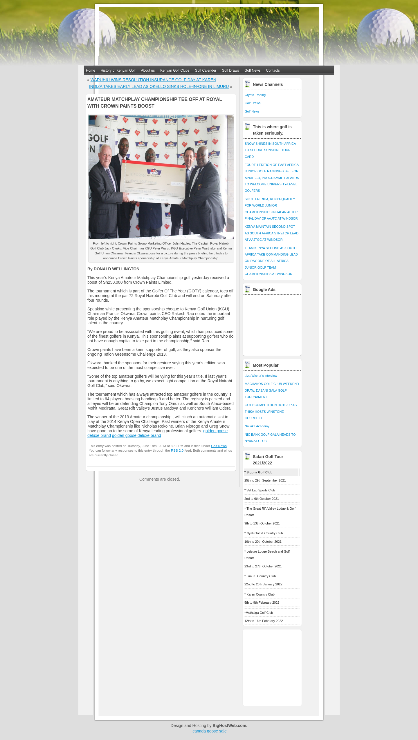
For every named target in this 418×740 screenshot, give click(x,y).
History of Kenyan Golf (118, 70)
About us (148, 70)
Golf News (252, 70)
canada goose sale (209, 731)
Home (90, 70)
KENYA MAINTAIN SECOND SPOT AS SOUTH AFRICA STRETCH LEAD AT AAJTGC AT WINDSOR (271, 233)
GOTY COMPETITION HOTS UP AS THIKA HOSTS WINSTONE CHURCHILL (271, 411)
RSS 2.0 (177, 450)
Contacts (273, 70)
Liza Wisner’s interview (261, 375)
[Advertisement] (273, 324)
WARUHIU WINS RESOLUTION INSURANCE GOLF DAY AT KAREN (153, 79)
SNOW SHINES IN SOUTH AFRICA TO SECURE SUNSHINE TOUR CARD (270, 150)
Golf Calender (205, 70)
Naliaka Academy (257, 426)
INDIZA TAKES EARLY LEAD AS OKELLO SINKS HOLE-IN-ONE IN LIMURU (159, 86)
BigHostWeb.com (229, 725)
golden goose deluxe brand (136, 435)
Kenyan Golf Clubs (174, 70)
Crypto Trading (255, 95)
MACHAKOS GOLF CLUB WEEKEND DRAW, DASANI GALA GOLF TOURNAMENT (272, 390)
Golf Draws (230, 70)
